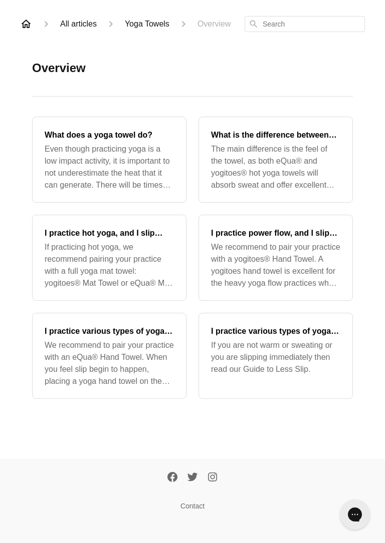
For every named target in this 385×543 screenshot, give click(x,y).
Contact (192, 506)
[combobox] (305, 24)
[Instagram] (213, 478)
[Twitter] (192, 478)
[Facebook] (172, 478)
